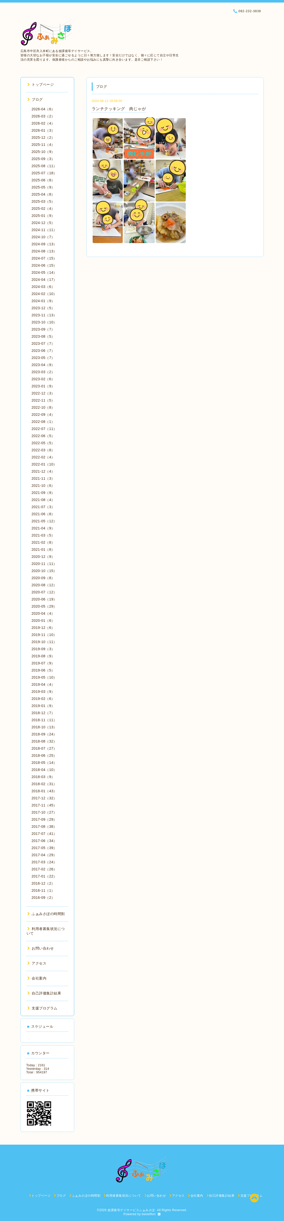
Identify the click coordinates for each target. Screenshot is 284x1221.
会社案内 (37, 978)
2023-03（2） (43, 372)
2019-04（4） (43, 684)
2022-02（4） (43, 457)
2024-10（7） (43, 237)
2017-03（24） (44, 862)
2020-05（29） (44, 606)
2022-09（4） (43, 414)
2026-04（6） (43, 109)
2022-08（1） (43, 422)
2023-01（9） (43, 386)
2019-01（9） (43, 706)
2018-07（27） (44, 748)
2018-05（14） (44, 763)
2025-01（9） (43, 216)
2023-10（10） (44, 322)
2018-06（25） (44, 755)
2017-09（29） (44, 819)
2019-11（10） (44, 635)
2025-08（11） (44, 166)
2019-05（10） (44, 677)
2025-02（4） (43, 209)
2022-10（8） (43, 407)
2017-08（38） (44, 826)
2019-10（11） (44, 642)
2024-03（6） (43, 287)
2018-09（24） (44, 734)
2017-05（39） (44, 848)
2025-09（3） (43, 159)
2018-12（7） (43, 713)
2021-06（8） (43, 514)
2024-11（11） (44, 230)
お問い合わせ (40, 948)
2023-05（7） (43, 358)
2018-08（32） (44, 741)
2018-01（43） (44, 791)
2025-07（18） (44, 173)
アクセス (37, 963)
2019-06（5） (43, 670)
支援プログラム (42, 1008)
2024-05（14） (44, 272)
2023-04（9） (43, 365)
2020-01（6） (43, 620)
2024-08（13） (44, 251)
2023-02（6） (43, 379)
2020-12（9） (43, 557)
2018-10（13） (44, 727)
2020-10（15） (44, 571)
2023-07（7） (43, 343)
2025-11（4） (43, 145)
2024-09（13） (44, 244)
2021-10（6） (43, 486)
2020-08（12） (44, 585)
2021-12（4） (43, 471)
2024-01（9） (43, 301)
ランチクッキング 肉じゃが (119, 109)
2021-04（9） (43, 528)
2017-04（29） (44, 855)
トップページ (40, 84)
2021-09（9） (43, 493)
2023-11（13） (44, 315)
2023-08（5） (43, 336)
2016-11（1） (43, 890)
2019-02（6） (43, 699)
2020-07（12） (44, 592)
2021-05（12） (44, 521)
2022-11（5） (43, 400)
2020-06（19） (44, 599)
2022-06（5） (43, 436)
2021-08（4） (43, 500)
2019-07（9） (43, 663)
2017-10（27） (44, 812)
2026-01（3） (43, 130)
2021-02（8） (43, 542)
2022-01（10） (44, 464)
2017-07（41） (44, 834)
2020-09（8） (43, 578)
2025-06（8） (43, 180)
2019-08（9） (43, 656)
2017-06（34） (44, 841)
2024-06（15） (44, 265)
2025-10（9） (43, 152)
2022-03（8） (43, 450)
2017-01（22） (44, 876)
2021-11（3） (43, 478)
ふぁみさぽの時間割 (46, 914)
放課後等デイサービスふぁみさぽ (131, 1210)
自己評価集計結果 (44, 993)
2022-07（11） (44, 429)
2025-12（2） (43, 137)
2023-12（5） (43, 308)
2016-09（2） (43, 898)
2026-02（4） (43, 123)
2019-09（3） (43, 649)
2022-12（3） (43, 393)
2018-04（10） (44, 770)
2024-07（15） (44, 258)
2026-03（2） (43, 116)
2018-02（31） (44, 784)
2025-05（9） (43, 187)
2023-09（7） (43, 329)
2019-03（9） (43, 692)
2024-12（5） (43, 223)
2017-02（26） (44, 869)
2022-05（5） (43, 443)
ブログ (35, 99)
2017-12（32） (44, 798)
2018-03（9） (43, 777)
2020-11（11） (44, 564)
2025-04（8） (43, 194)
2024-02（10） (44, 294)
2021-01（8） (43, 549)
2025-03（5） (43, 201)
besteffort (149, 1214)
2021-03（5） (43, 535)
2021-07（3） (43, 507)
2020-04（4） (43, 613)
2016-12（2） (43, 883)
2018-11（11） (44, 720)
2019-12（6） (43, 628)
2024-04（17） (44, 280)
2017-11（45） (44, 805)
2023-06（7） (43, 351)
